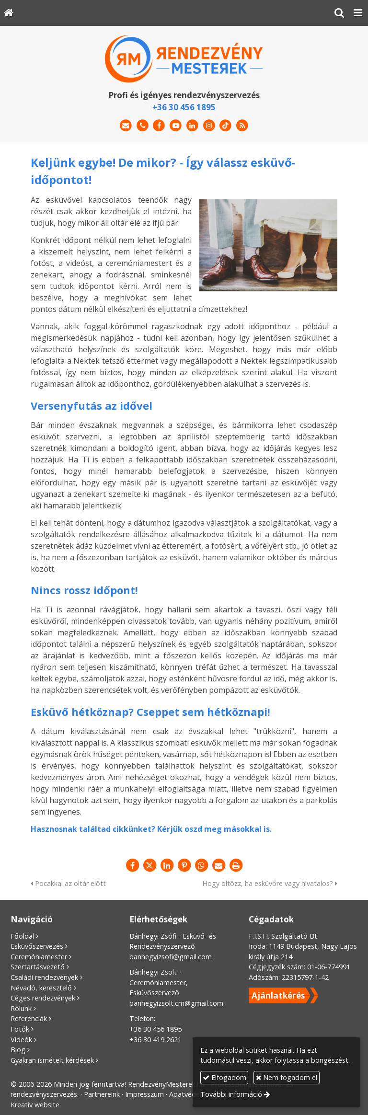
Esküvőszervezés (37, 946)
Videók (21, 1039)
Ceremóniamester (39, 956)
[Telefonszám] (143, 126)
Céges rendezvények (43, 997)
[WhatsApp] (201, 865)
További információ (231, 1094)
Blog (18, 1049)
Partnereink (102, 1094)
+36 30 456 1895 (184, 107)
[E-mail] (126, 126)
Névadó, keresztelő (41, 987)
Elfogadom (224, 1077)
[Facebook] (159, 126)
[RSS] (242, 126)
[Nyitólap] (8, 13)
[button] (358, 13)
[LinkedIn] (192, 126)
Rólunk (21, 1008)
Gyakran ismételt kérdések (52, 1060)
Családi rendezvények (44, 977)
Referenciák (29, 1018)
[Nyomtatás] (235, 865)
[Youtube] (176, 126)
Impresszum (144, 1094)
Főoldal (22, 936)
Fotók (20, 1029)
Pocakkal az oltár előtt (68, 883)
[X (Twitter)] (149, 865)
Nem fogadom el (286, 1077)
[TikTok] (226, 126)
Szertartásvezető (38, 966)
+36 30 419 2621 (155, 1039)
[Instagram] (209, 126)
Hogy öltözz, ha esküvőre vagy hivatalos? (269, 883)
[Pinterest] (184, 865)
